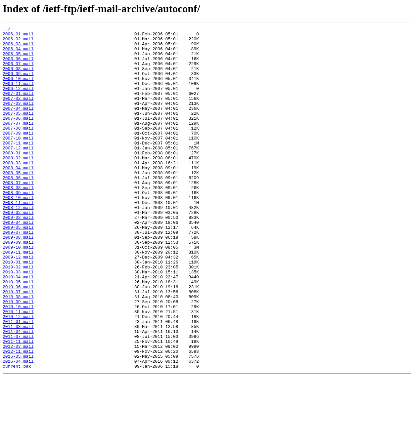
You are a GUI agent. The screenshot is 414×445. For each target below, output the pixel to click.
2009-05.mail (18, 268)
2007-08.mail (18, 149)
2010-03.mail (18, 321)
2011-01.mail (18, 381)
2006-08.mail (18, 77)
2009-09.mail (18, 286)
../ (6, 30)
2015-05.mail (18, 422)
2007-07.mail (18, 143)
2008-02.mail (18, 184)
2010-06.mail (18, 339)
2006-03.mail (18, 48)
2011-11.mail (18, 405)
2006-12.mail (18, 101)
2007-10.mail (18, 161)
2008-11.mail (18, 238)
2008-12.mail (18, 244)
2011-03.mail (18, 387)
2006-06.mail (18, 65)
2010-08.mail (18, 351)
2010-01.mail (18, 309)
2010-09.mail (18, 357)
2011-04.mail (18, 393)
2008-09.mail (18, 226)
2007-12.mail (18, 173)
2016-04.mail (18, 428)
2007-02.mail (18, 113)
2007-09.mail (18, 155)
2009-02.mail (18, 250)
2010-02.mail (18, 315)
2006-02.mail (18, 42)
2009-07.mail (18, 274)
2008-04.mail (18, 196)
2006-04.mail (18, 54)
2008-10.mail (18, 232)
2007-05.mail (18, 131)
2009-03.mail (18, 256)
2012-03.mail (18, 411)
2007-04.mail (18, 125)
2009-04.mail (18, 262)
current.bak (17, 434)
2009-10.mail (18, 292)
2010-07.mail (18, 345)
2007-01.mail (18, 107)
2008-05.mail (18, 202)
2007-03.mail (18, 119)
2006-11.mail (18, 95)
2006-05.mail (18, 59)
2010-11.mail (18, 369)
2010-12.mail (18, 375)
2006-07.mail (18, 71)
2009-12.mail (18, 303)
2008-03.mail (18, 190)
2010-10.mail (18, 363)
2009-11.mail (18, 298)
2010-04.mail (18, 327)
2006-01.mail (18, 36)
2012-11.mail (18, 417)
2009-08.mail (18, 280)
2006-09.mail (18, 83)
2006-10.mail (18, 89)
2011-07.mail (18, 399)
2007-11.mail (18, 167)
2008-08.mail (18, 220)
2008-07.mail (18, 214)
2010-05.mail (18, 333)
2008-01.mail (18, 179)
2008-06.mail (18, 208)
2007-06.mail (18, 137)
